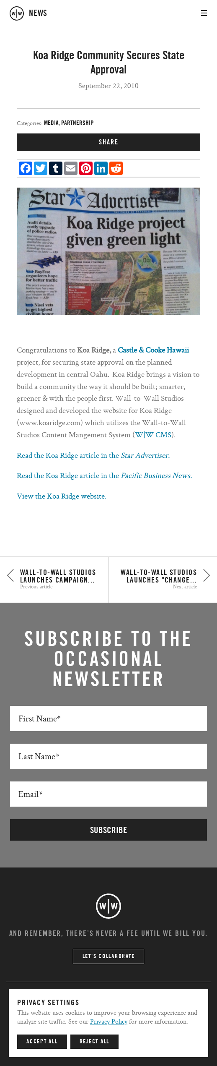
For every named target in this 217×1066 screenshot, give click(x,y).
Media (51, 123)
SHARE (109, 142)
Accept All (42, 1042)
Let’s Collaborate (109, 956)
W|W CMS (153, 434)
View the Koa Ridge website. (61, 496)
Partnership (77, 123)
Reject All (95, 1042)
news (38, 13)
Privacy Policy (108, 1021)
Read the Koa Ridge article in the (93, 455)
